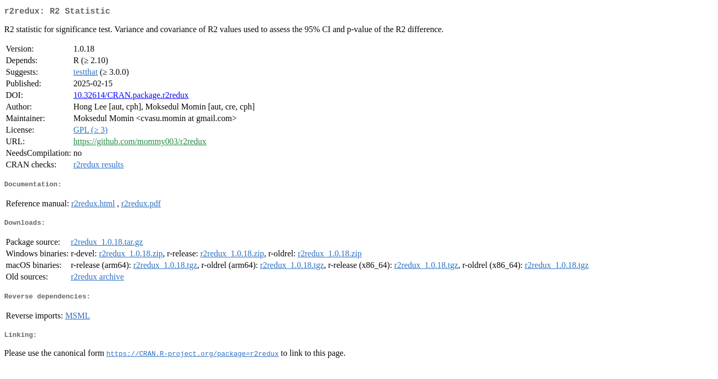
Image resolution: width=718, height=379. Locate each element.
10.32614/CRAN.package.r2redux (130, 97)
